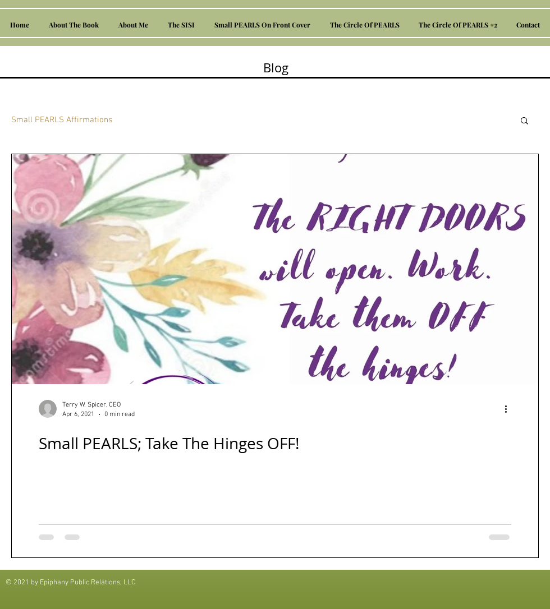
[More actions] (509, 409)
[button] (524, 121)
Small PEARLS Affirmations (61, 120)
